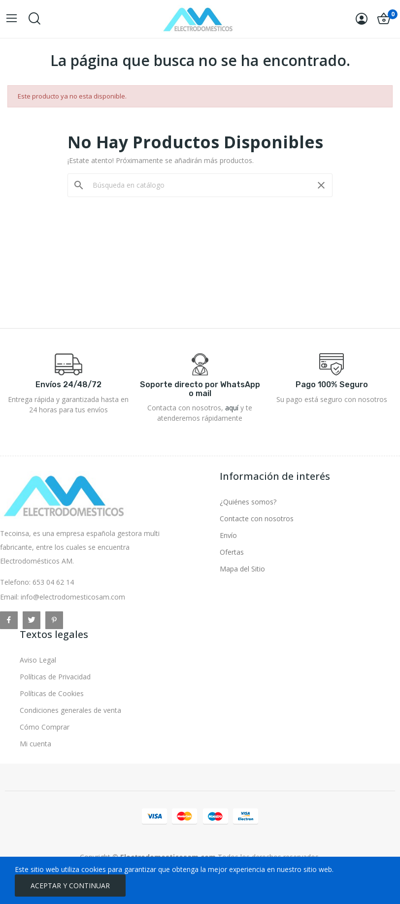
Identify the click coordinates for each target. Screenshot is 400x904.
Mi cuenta (35, 743)
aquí (231, 407)
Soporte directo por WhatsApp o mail (200, 389)
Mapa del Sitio (242, 568)
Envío (228, 535)
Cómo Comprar (44, 727)
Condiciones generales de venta (70, 710)
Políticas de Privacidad (55, 676)
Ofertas (232, 552)
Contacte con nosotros (257, 518)
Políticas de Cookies (52, 693)
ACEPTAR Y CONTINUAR (70, 885)
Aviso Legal (38, 660)
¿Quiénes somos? (248, 501)
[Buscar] (200, 185)
